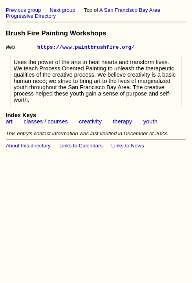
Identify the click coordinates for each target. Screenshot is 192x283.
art (9, 122)
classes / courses (46, 122)
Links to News (128, 147)
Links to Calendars (80, 147)
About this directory (28, 147)
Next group (62, 10)
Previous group (23, 10)
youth (150, 122)
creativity (90, 122)
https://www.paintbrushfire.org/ (86, 47)
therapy (122, 122)
